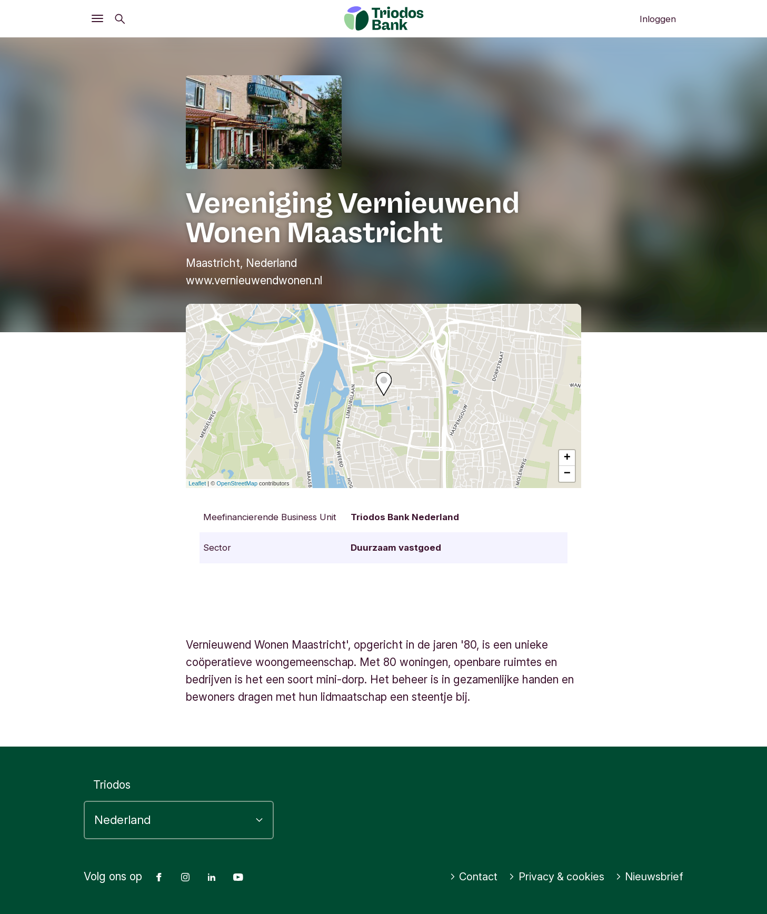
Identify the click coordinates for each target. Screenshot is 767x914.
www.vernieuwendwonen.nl (254, 280)
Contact (466, 876)
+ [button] (567, 458)
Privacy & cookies (552, 876)
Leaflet (197, 483)
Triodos (112, 784)
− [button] (567, 474)
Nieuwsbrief (648, 876)
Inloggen (658, 19)
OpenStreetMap (236, 483)
